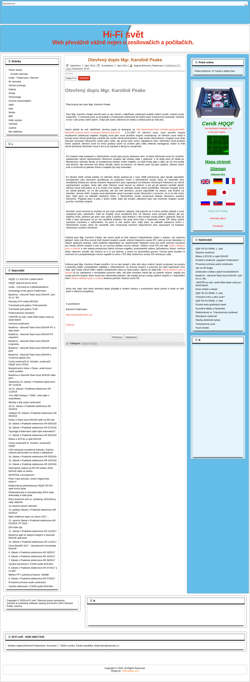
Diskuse (70, 324)
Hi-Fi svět (123, 34)
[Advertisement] (125, 14)
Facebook (218, 226)
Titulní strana (15, 70)
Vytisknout (171, 65)
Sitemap (218, 168)
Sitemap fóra (218, 174)
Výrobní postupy (17, 85)
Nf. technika (15, 81)
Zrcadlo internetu (19, 74)
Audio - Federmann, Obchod (23, 77)
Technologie (15, 97)
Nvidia (12, 112)
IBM (11, 116)
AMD (11, 104)
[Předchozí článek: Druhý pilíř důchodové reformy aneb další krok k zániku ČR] (117, 337)
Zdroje (12, 93)
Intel (11, 108)
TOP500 (13, 124)
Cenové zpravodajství (20, 100)
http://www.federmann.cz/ (79, 314)
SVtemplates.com (130, 671)
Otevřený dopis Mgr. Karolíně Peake (125, 59)
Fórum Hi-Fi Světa (217, 211)
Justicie (12, 127)
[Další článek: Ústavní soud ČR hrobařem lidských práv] (131, 337)
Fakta (94, 343)
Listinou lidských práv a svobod (86, 278)
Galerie (12, 89)
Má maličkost (15, 131)
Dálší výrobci (15, 120)
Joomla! (11, 603)
